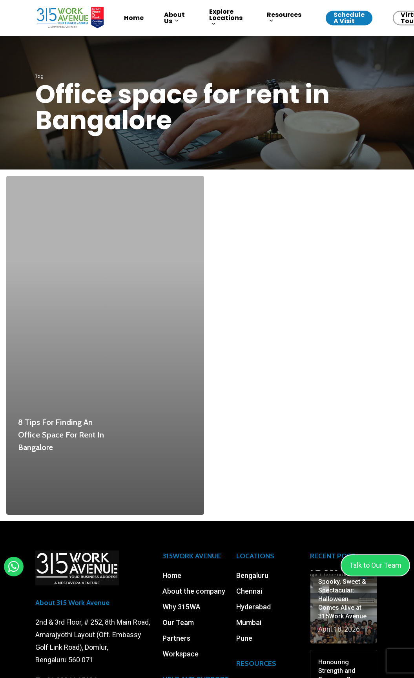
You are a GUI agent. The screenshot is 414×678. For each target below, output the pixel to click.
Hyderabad (253, 607)
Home (171, 575)
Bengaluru (252, 575)
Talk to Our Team (375, 565)
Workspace (180, 654)
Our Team (178, 622)
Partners (176, 638)
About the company (193, 591)
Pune (244, 638)
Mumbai (248, 622)
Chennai (249, 591)
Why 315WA (181, 607)
